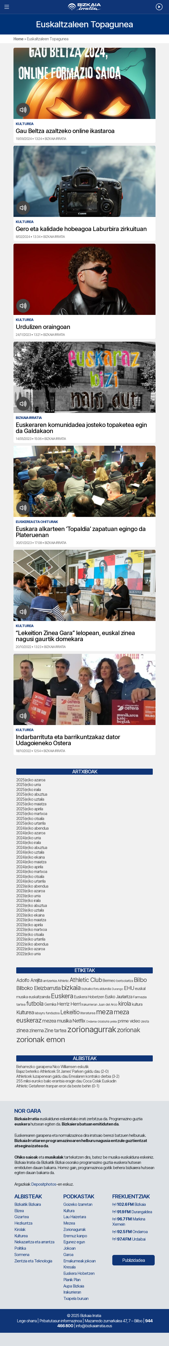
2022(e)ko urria (28, 953)
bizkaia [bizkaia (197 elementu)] (71, 988)
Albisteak (28, 1196)
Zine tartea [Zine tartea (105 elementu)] (55, 1030)
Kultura (68, 1210)
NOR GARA (27, 1111)
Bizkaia (129, 1204)
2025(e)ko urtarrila (30, 823)
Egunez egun (74, 1241)
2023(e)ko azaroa (30, 890)
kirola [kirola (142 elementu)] (124, 1003)
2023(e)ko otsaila (30, 934)
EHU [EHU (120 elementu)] (129, 988)
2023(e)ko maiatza (31, 919)
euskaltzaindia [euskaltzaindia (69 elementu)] (39, 997)
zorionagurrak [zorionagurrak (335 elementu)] (91, 1029)
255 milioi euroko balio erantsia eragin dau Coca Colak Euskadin (66, 1081)
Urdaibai (128, 1239)
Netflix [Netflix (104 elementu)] (78, 1021)
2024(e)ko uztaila (30, 852)
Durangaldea (132, 1211)
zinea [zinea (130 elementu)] (22, 1030)
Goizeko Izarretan (77, 1204)
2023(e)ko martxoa (31, 929)
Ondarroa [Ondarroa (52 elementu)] (91, 1021)
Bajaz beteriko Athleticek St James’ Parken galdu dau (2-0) (62, 1071)
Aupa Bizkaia (73, 1286)
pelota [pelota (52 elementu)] (113, 1021)
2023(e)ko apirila (29, 924)
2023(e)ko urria (28, 895)
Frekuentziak (131, 1196)
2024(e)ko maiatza (31, 861)
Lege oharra (27, 1320)
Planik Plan (71, 1279)
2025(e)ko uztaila (30, 799)
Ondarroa (130, 1231)
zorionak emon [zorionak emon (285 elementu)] (40, 1039)
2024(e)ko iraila (28, 842)
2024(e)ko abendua (32, 828)
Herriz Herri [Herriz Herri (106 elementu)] (69, 1004)
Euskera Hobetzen (78, 1273)
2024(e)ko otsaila (30, 876)
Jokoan (69, 1248)
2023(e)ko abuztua (31, 905)
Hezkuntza (23, 1223)
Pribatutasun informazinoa (60, 1320)
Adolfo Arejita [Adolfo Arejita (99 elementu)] (29, 980)
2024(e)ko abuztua (31, 847)
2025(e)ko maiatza (31, 803)
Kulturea (21, 1235)
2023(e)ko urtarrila (30, 939)
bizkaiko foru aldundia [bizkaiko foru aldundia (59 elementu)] (96, 989)
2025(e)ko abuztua (31, 794)
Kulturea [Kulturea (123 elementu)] (25, 1012)
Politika (20, 1248)
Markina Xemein (128, 1221)
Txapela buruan (75, 1298)
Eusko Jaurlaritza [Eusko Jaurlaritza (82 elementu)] (118, 996)
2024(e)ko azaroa (30, 832)
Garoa (68, 1254)
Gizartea (21, 1216)
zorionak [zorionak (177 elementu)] (128, 1030)
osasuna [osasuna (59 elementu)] (103, 1021)
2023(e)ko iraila (28, 900)
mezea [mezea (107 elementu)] (49, 1021)
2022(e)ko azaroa (30, 948)
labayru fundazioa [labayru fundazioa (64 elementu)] (47, 1013)
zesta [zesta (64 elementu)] (145, 1021)
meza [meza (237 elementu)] (104, 1011)
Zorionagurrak (74, 1229)
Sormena (21, 1254)
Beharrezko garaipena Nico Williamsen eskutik (52, 1066)
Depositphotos (43, 1184)
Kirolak (19, 1229)
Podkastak (78, 1196)
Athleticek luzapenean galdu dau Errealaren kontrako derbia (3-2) (67, 1076)
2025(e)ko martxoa (31, 813)
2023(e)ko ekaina (30, 915)
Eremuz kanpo (75, 1235)
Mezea (69, 1223)
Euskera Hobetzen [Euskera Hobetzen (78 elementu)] (89, 996)
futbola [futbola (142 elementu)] (34, 1003)
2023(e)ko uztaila (30, 910)
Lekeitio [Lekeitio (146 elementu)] (70, 1012)
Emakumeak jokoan (79, 1260)
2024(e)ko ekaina (30, 857)
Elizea (19, 1210)
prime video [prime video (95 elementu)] (129, 1021)
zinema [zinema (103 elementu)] (36, 1030)
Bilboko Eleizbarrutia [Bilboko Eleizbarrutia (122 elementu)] (38, 988)
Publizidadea (133, 1260)
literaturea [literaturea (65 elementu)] (87, 1013)
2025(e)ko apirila (29, 808)
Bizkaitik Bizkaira (27, 1204)
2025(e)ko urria (28, 784)
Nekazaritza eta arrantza (34, 1241)
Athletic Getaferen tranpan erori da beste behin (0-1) (57, 1086)
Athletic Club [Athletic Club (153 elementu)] (86, 979)
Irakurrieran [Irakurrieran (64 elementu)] (89, 1004)
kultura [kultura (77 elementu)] (137, 1004)
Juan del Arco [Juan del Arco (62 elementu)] (107, 1004)
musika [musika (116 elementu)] (64, 1021)
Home (18, 38)
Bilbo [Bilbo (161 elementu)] (140, 979)
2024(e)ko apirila (29, 866)
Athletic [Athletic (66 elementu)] (63, 980)
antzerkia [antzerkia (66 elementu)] (50, 980)
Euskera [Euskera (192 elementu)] (62, 996)
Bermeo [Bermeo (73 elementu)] (109, 980)
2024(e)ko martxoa (31, 871)
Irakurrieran (72, 1292)
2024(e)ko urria (28, 837)
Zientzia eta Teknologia (33, 1260)
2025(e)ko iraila (28, 789)
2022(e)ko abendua (32, 944)
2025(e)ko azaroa (30, 779)
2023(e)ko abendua (32, 886)
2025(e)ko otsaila (30, 818)
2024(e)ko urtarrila (30, 881)
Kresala (69, 1267)
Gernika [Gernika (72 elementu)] (50, 1004)
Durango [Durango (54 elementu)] (117, 989)
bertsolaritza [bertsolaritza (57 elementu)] (124, 981)
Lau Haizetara (74, 1216)
